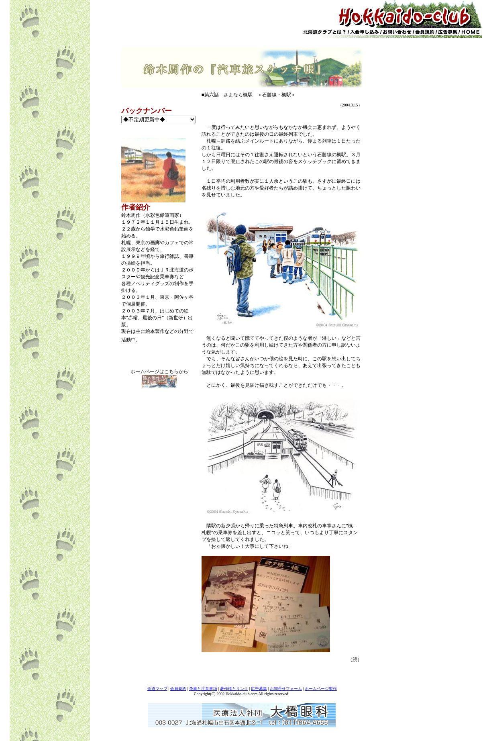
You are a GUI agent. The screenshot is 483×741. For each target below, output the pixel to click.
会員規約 (178, 688)
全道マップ (157, 688)
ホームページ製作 (321, 688)
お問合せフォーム (286, 688)
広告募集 (259, 688)
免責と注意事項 (203, 688)
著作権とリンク (234, 688)
